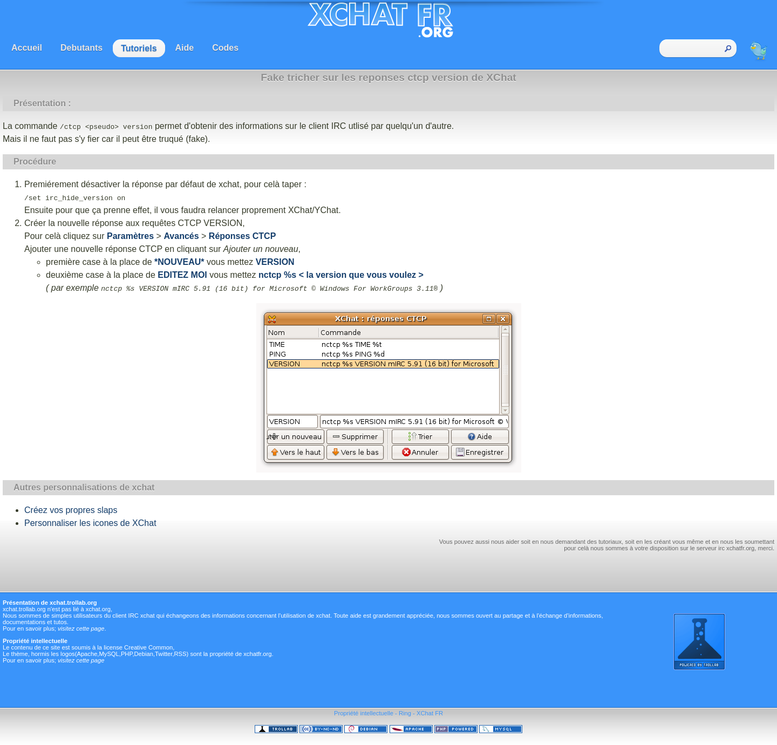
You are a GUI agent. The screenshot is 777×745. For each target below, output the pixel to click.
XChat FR (430, 713)
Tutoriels (138, 48)
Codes (225, 47)
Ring (405, 713)
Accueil (26, 47)
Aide (184, 47)
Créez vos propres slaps (71, 510)
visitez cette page (81, 628)
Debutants (81, 47)
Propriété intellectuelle (363, 713)
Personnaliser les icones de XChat (90, 523)
